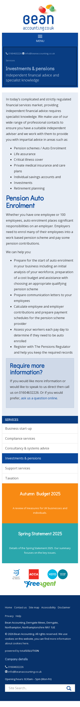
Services (10, 60)
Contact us (20, 607)
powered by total (22, 650)
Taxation (11, 478)
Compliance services (20, 438)
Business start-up (18, 428)
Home (8, 607)
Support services (17, 468)
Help (18, 616)
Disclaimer (64, 607)
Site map (34, 607)
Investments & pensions (23, 458)
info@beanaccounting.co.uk (40, 53)
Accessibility (48, 607)
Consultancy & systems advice (27, 448)
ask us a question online (39, 398)
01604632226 (15, 53)
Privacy (9, 616)
